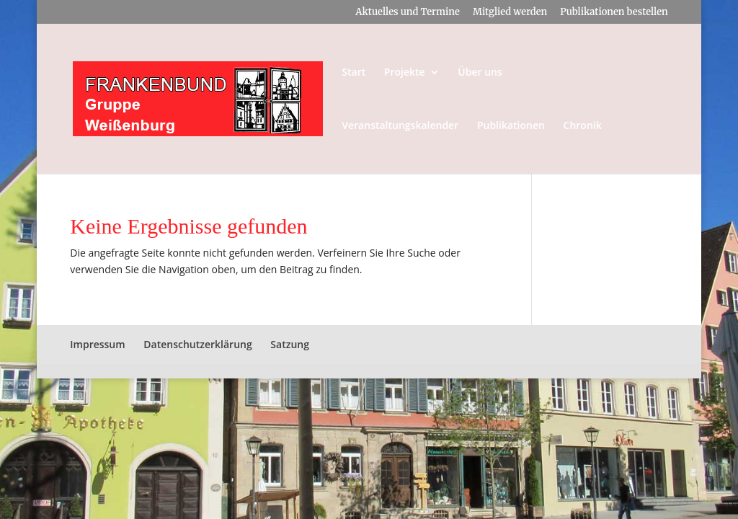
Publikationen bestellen (613, 12)
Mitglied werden (510, 12)
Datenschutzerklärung (197, 344)
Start (353, 73)
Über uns (480, 73)
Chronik (583, 126)
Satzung (289, 344)
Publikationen (511, 126)
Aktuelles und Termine (407, 12)
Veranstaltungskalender (400, 126)
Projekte (404, 73)
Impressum (97, 344)
